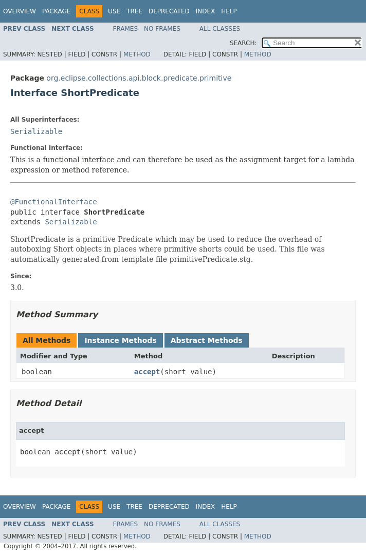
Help (229, 11)
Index (205, 11)
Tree (134, 11)
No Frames (162, 28)
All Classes (219, 28)
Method (137, 54)
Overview (19, 11)
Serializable (36, 131)
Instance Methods (120, 340)
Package (56, 11)
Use (114, 11)
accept (147, 372)
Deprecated (169, 11)
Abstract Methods (207, 340)
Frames (125, 28)
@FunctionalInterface (53, 202)
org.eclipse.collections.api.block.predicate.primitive (138, 78)
